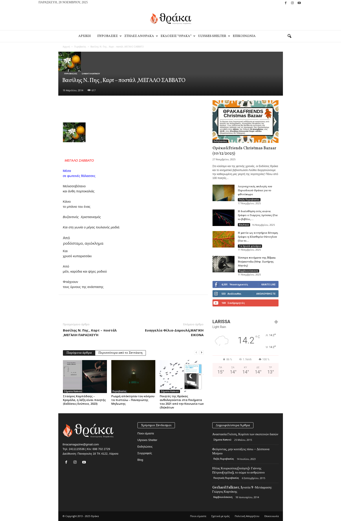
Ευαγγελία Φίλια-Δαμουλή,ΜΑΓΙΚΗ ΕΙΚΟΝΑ (174, 332)
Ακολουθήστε (265, 293)
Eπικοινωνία (244, 36)
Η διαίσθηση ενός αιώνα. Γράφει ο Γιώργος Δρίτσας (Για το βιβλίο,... (258, 215)
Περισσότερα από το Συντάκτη (120, 353)
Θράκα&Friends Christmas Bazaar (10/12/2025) (244, 150)
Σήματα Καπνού (91, 73)
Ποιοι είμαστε (146, 433)
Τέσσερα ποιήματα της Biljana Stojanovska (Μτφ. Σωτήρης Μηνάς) (256, 262)
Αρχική (66, 46)
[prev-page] (196, 352)
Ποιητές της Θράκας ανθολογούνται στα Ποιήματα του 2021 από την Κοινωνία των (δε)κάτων (182, 401)
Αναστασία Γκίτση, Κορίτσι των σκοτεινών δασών (245, 434)
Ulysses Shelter (213, 36)
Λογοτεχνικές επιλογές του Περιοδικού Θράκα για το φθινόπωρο (255, 191)
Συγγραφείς (145, 453)
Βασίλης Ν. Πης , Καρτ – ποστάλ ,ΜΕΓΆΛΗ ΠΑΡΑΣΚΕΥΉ (90, 332)
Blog (140, 459)
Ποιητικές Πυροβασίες (226, 477)
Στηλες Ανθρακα (140, 36)
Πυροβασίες (80, 46)
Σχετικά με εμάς (220, 516)
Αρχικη (84, 36)
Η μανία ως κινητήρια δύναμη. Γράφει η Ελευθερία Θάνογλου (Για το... (258, 237)
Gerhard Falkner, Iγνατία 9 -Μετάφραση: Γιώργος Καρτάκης (242, 489)
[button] (289, 36)
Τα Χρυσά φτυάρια (250, 246)
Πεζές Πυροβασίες (249, 199)
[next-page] (201, 352)
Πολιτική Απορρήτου (247, 516)
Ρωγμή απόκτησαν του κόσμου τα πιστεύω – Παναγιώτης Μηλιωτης (132, 400)
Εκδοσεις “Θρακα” (178, 36)
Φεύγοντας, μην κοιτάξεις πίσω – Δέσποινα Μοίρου (241, 451)
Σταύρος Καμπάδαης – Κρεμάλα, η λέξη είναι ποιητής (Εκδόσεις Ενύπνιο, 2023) (84, 400)
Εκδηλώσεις (220, 141)
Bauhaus (244, 224)
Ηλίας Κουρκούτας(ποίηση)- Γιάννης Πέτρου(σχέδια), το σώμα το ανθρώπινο (238, 470)
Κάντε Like (268, 284)
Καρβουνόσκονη (248, 270)
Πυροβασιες (109, 36)
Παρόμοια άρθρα (79, 353)
